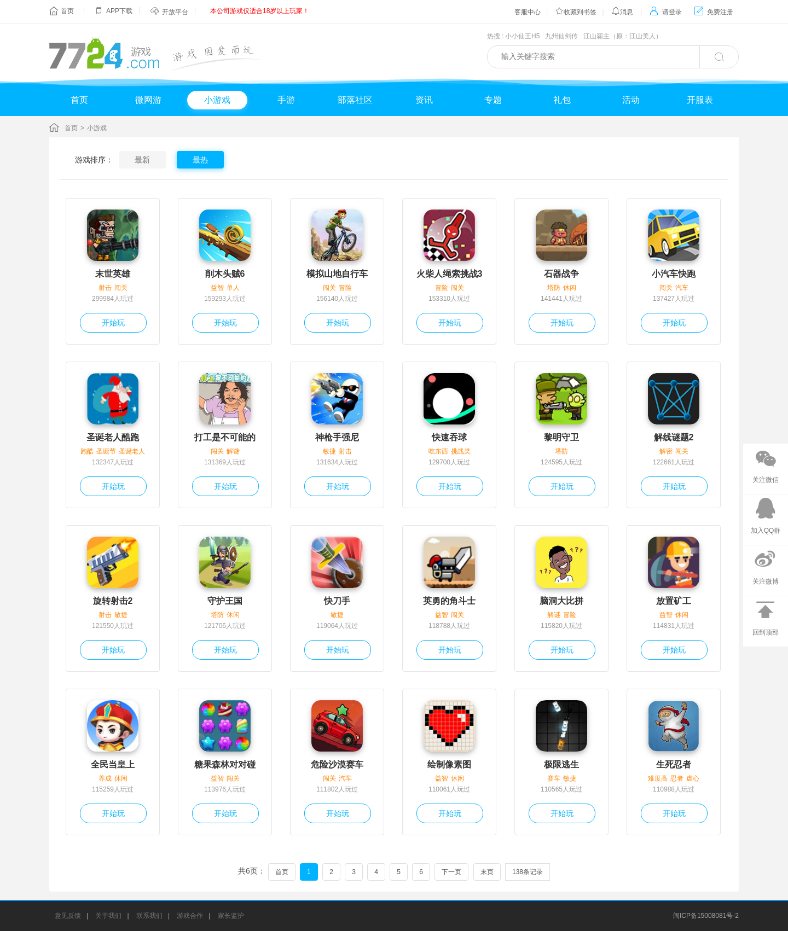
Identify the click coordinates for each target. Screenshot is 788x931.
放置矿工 (673, 601)
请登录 (666, 12)
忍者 (676, 778)
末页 (487, 872)
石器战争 (561, 273)
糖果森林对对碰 (225, 764)
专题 (493, 99)
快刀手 (337, 601)
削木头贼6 (225, 273)
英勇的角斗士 (449, 601)
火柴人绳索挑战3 (449, 273)
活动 (631, 99)
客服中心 (527, 12)
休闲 (569, 288)
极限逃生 (561, 764)
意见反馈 (68, 916)
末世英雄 (112, 273)
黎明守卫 (561, 437)
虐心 (692, 778)
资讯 (424, 99)
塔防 (553, 288)
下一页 (451, 872)
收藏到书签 (575, 12)
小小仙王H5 (522, 36)
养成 (105, 778)
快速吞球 (449, 437)
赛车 (553, 778)
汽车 (681, 288)
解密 (666, 451)
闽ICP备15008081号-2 (706, 916)
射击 (105, 288)
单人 (233, 288)
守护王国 (224, 601)
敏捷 (329, 451)
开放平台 (175, 12)
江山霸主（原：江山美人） (622, 36)
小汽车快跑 (674, 273)
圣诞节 (106, 451)
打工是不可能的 (225, 437)
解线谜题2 (674, 437)
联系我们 (149, 916)
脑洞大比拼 (561, 601)
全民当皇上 (113, 764)
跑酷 (87, 451)
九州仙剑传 (561, 36)
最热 (200, 159)
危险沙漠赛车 (337, 764)
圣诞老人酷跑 (112, 437)
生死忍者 (673, 764)
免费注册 (713, 12)
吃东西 (438, 451)
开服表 (700, 99)
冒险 (345, 288)
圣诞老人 (132, 451)
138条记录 (527, 872)
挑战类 (461, 451)
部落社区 (355, 99)
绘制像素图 (449, 764)
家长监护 (231, 916)
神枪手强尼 (337, 437)
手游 (286, 99)
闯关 (121, 288)
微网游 (148, 99)
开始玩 (113, 322)
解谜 (233, 451)
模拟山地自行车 (337, 273)
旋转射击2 (113, 601)
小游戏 (217, 99)
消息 (622, 12)
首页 (67, 11)
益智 (217, 288)
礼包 (562, 99)
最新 (142, 159)
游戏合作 (190, 916)
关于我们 (108, 916)
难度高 (658, 778)
